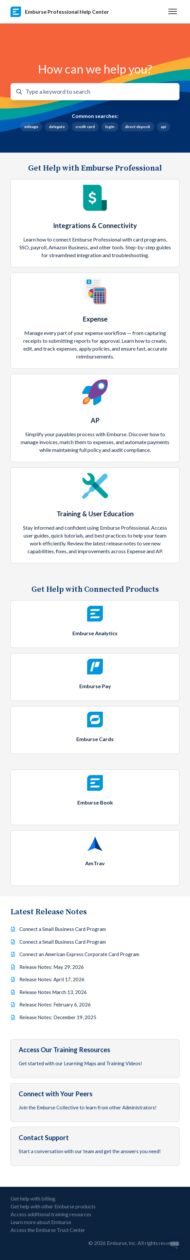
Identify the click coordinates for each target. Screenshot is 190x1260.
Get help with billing (32, 1198)
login (109, 126)
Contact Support (44, 1137)
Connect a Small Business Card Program (62, 929)
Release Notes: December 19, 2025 (57, 1017)
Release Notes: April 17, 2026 (52, 979)
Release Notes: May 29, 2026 (51, 967)
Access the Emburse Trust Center (47, 1230)
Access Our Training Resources (64, 1049)
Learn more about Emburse (40, 1222)
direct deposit (137, 126)
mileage (31, 126)
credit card (85, 126)
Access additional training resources (50, 1214)
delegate (57, 126)
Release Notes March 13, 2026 (53, 992)
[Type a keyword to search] (95, 91)
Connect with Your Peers (55, 1094)
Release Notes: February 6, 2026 (55, 1004)
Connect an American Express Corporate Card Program (79, 954)
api (163, 126)
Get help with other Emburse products (53, 1206)
